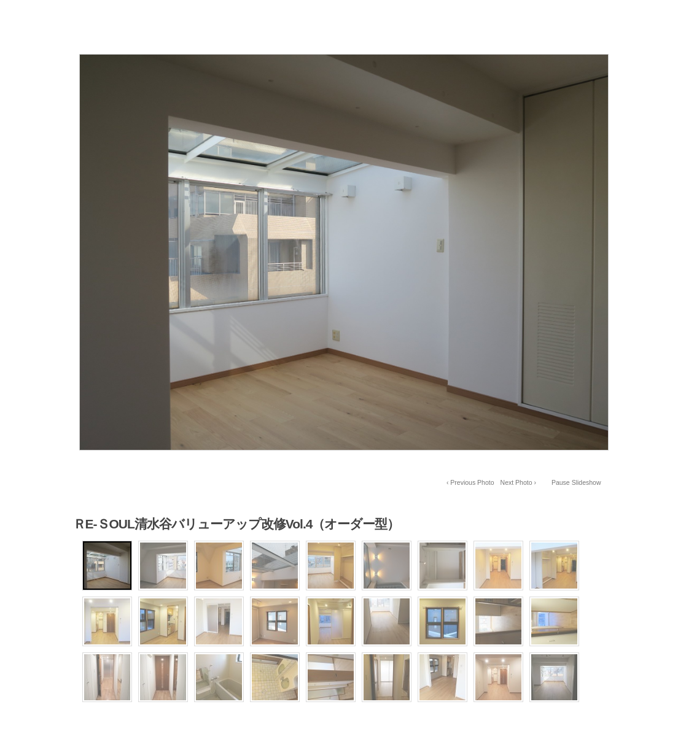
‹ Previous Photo (470, 482)
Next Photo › (518, 482)
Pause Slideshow (576, 482)
